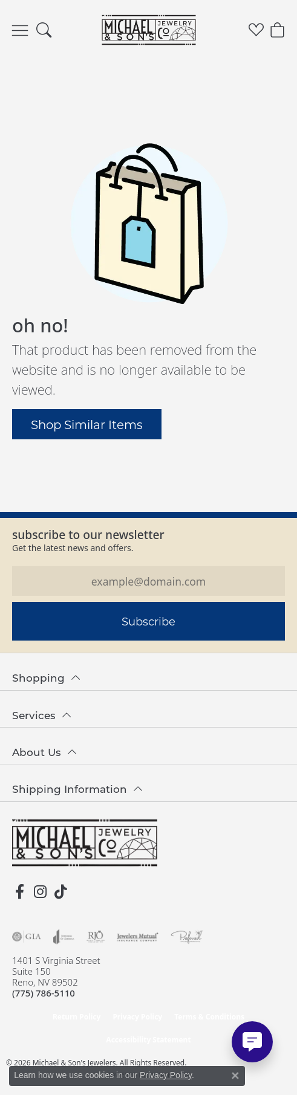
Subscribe (148, 621)
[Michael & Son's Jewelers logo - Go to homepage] (148, 30)
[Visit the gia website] (26, 937)
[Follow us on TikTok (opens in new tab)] (60, 892)
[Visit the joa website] (63, 937)
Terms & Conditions (209, 1017)
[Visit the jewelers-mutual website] (137, 937)
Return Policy (77, 1017)
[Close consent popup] (235, 1075)
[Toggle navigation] (20, 30)
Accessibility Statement (148, 1040)
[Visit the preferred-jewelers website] (187, 937)
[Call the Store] (43, 993)
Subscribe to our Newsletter (88, 534)
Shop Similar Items (87, 424)
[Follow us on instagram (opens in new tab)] (40, 892)
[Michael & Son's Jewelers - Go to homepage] (84, 843)
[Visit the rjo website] (95, 937)
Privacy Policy (137, 1017)
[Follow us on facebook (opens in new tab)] (19, 892)
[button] (43, 30)
